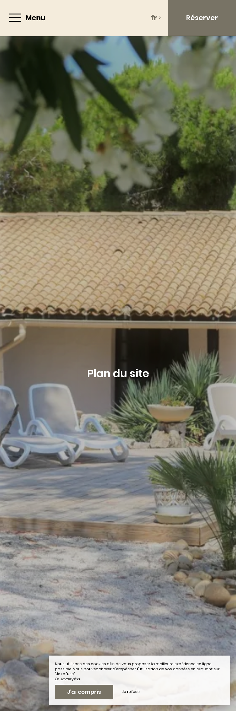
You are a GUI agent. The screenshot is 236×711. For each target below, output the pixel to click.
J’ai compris (84, 692)
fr (156, 18)
